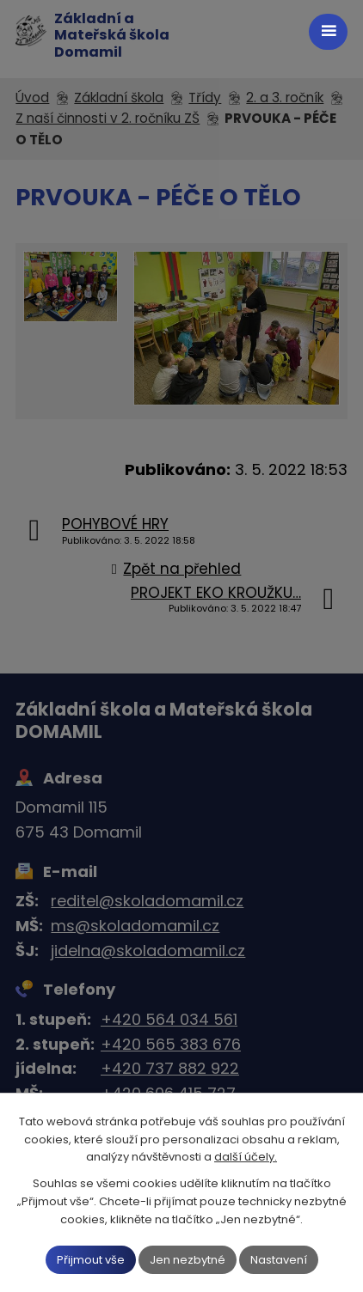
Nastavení (278, 1259)
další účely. (245, 1157)
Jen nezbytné (187, 1259)
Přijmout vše (91, 1259)
